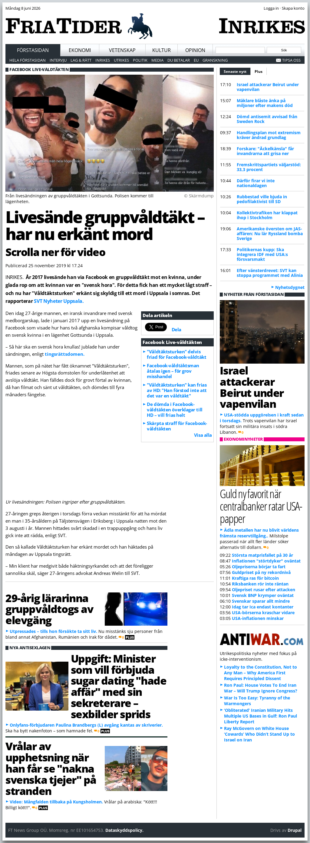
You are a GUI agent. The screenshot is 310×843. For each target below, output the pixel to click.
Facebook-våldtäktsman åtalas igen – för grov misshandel (173, 370)
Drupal (295, 830)
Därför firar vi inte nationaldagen (256, 183)
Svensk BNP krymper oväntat (263, 595)
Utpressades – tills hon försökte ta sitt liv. (53, 631)
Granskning (215, 60)
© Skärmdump (199, 196)
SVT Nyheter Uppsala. (59, 301)
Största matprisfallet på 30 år (262, 555)
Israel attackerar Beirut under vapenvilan (268, 87)
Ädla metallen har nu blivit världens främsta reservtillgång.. (259, 533)
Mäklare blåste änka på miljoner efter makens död (265, 103)
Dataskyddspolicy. (124, 830)
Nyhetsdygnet (290, 287)
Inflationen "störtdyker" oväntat (266, 561)
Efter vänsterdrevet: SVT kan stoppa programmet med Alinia (270, 272)
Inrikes (102, 60)
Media (157, 60)
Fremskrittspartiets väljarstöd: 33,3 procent (269, 167)
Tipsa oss (291, 60)
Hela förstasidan (27, 60)
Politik (140, 60)
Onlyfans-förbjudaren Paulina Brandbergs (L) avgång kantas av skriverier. (86, 725)
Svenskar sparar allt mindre (261, 601)
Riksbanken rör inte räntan (260, 584)
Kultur (161, 50)
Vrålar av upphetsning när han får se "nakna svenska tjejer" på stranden (50, 768)
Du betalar (178, 60)
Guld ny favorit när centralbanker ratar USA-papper (261, 505)
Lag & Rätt (81, 60)
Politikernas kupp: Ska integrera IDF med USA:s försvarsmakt (262, 254)
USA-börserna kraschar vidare (263, 612)
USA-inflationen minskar (258, 618)
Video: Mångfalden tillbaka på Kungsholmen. (56, 802)
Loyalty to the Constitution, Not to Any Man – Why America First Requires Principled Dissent (260, 672)
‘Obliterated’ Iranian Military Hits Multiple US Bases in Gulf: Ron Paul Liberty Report (260, 716)
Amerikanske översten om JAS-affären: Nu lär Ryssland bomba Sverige (270, 233)
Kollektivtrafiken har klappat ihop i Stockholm (267, 215)
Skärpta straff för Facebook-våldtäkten (177, 426)
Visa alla (203, 435)
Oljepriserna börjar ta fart (258, 566)
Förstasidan (33, 50)
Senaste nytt (237, 71)
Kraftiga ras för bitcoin (255, 578)
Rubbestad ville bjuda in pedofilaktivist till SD (262, 199)
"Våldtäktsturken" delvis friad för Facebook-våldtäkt (176, 354)
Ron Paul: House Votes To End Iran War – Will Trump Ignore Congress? (260, 688)
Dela (176, 329)
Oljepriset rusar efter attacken (263, 589)
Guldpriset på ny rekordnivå (261, 572)
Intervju (58, 60)
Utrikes (121, 60)
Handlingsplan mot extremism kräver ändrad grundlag (269, 135)
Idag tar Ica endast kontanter (262, 607)
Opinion (195, 50)
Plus (258, 71)
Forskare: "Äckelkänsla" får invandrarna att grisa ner (265, 151)
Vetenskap (122, 50)
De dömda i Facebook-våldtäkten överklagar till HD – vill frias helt (174, 409)
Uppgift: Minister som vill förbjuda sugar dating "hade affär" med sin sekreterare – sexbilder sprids (119, 686)
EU (196, 60)
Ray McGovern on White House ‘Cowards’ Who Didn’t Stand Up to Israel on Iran (259, 734)
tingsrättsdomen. (64, 354)
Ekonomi (80, 50)
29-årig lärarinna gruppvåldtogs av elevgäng (49, 609)
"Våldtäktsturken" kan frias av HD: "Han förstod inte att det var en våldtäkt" (176, 390)
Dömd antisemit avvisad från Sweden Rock (267, 119)
